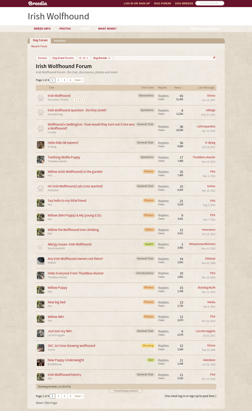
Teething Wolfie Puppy (64, 157)
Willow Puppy (57, 287)
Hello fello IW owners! (63, 142)
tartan (211, 186)
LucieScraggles (56, 335)
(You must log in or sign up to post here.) (190, 396)
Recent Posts (39, 46)
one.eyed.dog (55, 114)
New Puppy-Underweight (66, 360)
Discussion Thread (58, 99)
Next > (79, 80)
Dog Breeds (184, 3)
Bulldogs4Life (206, 288)
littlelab (52, 262)
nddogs (210, 110)
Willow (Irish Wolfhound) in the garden (75, 171)
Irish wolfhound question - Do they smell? (77, 110)
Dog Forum (162, 3)
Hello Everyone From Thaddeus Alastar (76, 273)
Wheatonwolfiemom (202, 244)
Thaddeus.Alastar (57, 161)
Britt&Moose (54, 364)
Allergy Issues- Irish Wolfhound (69, 244)
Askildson (209, 360)
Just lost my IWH (60, 331)
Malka (211, 302)
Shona (211, 96)
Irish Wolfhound (59, 95)
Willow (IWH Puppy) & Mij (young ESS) (74, 215)
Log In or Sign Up (137, 3)
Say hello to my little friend (67, 200)
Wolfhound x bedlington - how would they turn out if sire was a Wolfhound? (91, 126)
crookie (52, 132)
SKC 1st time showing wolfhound (71, 345)
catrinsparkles (206, 126)
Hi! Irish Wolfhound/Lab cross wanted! (75, 186)
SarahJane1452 (56, 248)
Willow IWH (56, 316)
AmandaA (53, 190)
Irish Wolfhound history (64, 374)
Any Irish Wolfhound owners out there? (75, 258)
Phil (50, 175)
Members (60, 41)
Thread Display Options (126, 390)
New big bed (56, 302)
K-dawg (52, 146)
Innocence (208, 230)
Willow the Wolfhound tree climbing (73, 229)
